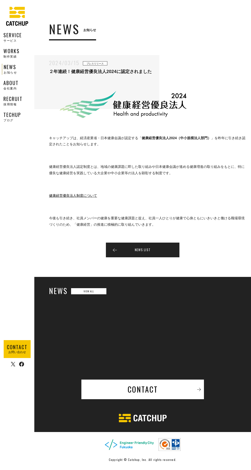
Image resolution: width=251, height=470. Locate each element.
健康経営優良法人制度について (73, 197)
